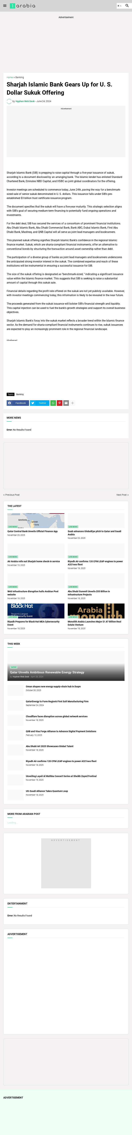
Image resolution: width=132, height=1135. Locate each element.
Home (10, 77)
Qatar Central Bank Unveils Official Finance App (32, 531)
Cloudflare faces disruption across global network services (57, 716)
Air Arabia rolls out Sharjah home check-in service (33, 561)
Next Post (122, 494)
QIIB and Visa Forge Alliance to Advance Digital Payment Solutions (61, 731)
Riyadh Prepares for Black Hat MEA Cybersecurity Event (33, 623)
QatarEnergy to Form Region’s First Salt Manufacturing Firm (57, 701)
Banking (19, 77)
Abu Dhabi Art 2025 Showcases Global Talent (49, 746)
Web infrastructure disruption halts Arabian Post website (32, 593)
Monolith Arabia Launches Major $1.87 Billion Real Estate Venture (94, 623)
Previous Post (12, 494)
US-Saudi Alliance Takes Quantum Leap (47, 791)
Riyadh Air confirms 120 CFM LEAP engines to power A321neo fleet (95, 563)
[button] (4, 6)
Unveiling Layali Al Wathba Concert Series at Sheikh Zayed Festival (61, 776)
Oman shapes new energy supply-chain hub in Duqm (53, 686)
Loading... (12, 822)
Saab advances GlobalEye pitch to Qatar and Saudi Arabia (94, 533)
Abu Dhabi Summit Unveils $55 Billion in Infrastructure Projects (89, 593)
